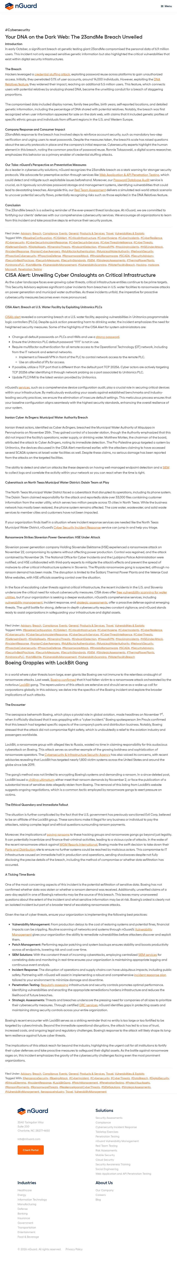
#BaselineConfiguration (37, 237)
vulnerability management (24, 602)
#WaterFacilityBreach (121, 264)
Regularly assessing (54, 985)
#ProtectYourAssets (137, 1082)
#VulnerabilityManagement (60, 264)
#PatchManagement (85, 1082)
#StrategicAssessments (110, 260)
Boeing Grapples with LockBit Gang (46, 662)
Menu (168, 6)
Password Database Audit (131, 180)
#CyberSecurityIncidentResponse (46, 242)
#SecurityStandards (73, 260)
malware (153, 264)
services (24, 387)
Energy (22, 1194)
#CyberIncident (79, 1078)
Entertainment (26, 1232)
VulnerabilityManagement (90, 1091)
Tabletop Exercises (107, 1131)
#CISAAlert (60, 237)
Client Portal (31, 1150)
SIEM (166, 467)
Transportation (27, 1227)
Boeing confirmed (63, 679)
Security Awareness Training (113, 1164)
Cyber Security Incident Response (77, 527)
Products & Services (92, 233)
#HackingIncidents (127, 246)
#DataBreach (139, 1078)
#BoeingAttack (58, 1078)
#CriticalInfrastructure (82, 237)
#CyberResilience (151, 237)
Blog (98, 1199)
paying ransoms (58, 834)
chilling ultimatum (41, 779)
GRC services (88, 1005)
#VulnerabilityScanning (92, 264)
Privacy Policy (74, 1249)
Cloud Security (105, 1159)
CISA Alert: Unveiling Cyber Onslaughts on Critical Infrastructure (80, 274)
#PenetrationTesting (111, 1082)
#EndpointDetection (84, 246)
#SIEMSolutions (110, 1087)
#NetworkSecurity (142, 251)
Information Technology (32, 1199)
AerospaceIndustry (52, 1091)
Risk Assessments (106, 1150)
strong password (107, 336)
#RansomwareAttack (75, 255)
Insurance (24, 1218)
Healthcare (25, 1190)
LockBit (24, 684)
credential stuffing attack (52, 74)
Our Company (105, 1190)
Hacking (141, 264)
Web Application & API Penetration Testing (129, 174)
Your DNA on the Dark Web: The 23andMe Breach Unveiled (73, 36)
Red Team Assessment (90, 190)
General (73, 233)
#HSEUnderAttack (151, 246)
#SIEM (91, 260)
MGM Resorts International (78, 844)
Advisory (26, 233)
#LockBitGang (62, 1082)
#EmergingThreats (58, 246)
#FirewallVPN (106, 246)
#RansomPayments (17, 1087)
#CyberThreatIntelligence (116, 242)
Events (63, 233)
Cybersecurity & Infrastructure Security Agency (77, 754)
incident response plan (150, 975)
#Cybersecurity (14, 242)
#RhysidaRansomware (104, 255)
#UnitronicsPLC (14, 264)
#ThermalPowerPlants (140, 260)
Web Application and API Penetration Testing (123, 1173)
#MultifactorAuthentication (78, 251)
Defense (23, 1208)
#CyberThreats (142, 242)
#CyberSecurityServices (84, 242)
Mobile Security (105, 1155)
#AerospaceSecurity (35, 1078)
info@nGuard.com (29, 1139)
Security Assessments (109, 1117)
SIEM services (147, 954)
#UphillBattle (33, 264)
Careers (101, 1194)
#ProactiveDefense (49, 255)
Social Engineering (107, 1169)
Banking (23, 1213)
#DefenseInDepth (16, 246)
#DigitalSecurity (159, 1078)
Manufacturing (27, 1204)
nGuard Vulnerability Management (117, 1141)
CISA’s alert (13, 316)
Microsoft (11, 269)
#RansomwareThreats (44, 1087)
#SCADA (124, 255)
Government (25, 1222)
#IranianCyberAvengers (45, 251)
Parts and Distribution (20, 849)
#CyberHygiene (107, 237)
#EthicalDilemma (15, 1082)
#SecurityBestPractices (19, 260)
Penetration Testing (30, 269)
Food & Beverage (28, 1236)
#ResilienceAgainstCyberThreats (79, 1087)
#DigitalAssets (37, 246)
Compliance (50, 233)
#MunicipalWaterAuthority (112, 251)
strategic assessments (92, 602)
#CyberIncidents (128, 237)
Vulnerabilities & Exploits (129, 233)
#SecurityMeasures (47, 260)
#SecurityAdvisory (142, 255)
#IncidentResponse (17, 251)
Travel (109, 233)
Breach (36, 233)
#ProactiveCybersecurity (20, 255)
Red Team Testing (107, 1145)
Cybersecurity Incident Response (116, 1127)
